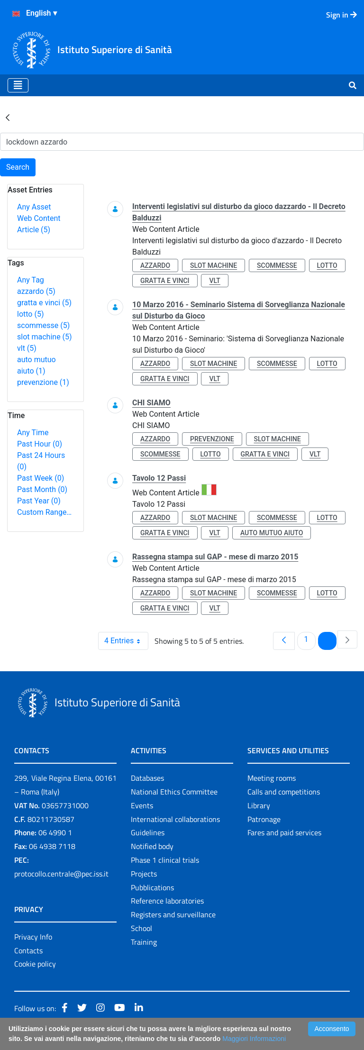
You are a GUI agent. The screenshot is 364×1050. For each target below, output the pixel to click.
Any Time (32, 432)
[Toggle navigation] (18, 85)
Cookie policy (35, 963)
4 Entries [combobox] (126, 641)
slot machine (44, 336)
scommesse (43, 325)
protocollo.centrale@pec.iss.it (61, 873)
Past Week (40, 478)
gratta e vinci (44, 302)
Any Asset (34, 206)
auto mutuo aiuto (271, 533)
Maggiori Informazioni (254, 1038)
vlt (26, 348)
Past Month (42, 489)
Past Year (39, 500)
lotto (30, 314)
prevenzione (43, 382)
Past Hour (39, 443)
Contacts (28, 950)
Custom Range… (44, 512)
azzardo (36, 291)
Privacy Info (33, 936)
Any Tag (30, 279)
